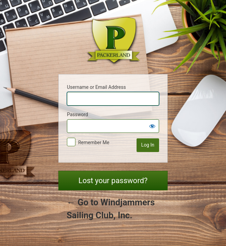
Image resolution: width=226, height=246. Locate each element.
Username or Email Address (96, 87)
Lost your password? (113, 180)
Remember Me (93, 142)
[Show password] (152, 126)
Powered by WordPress (113, 38)
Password (77, 114)
